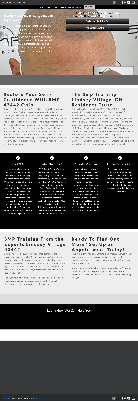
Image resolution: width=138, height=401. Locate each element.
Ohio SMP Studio (6, 398)
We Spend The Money (39, 398)
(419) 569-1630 (7, 2)
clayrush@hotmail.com (18, 2)
